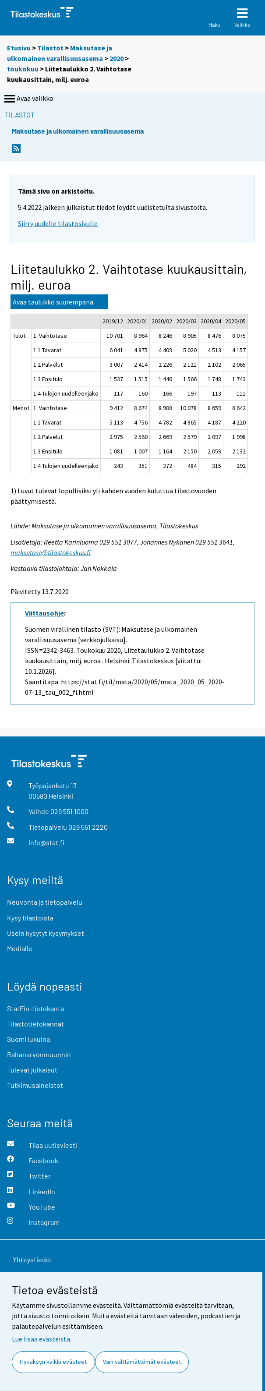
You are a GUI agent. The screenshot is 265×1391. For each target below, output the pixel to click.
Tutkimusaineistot (35, 1085)
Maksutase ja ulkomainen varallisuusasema (78, 131)
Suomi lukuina (28, 1039)
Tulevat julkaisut (32, 1069)
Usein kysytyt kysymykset (45, 933)
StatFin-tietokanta (35, 1008)
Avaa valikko (28, 99)
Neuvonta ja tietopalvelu (44, 902)
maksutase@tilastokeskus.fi (51, 552)
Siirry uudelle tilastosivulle (58, 223)
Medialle (19, 948)
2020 (117, 58)
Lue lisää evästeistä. (41, 1338)
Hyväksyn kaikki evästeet (53, 1362)
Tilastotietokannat (35, 1023)
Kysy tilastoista (30, 917)
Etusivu (19, 47)
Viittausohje (44, 613)
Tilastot (50, 47)
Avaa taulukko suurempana (53, 301)
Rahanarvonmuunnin (39, 1054)
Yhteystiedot (33, 1259)
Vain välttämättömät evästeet (142, 1362)
